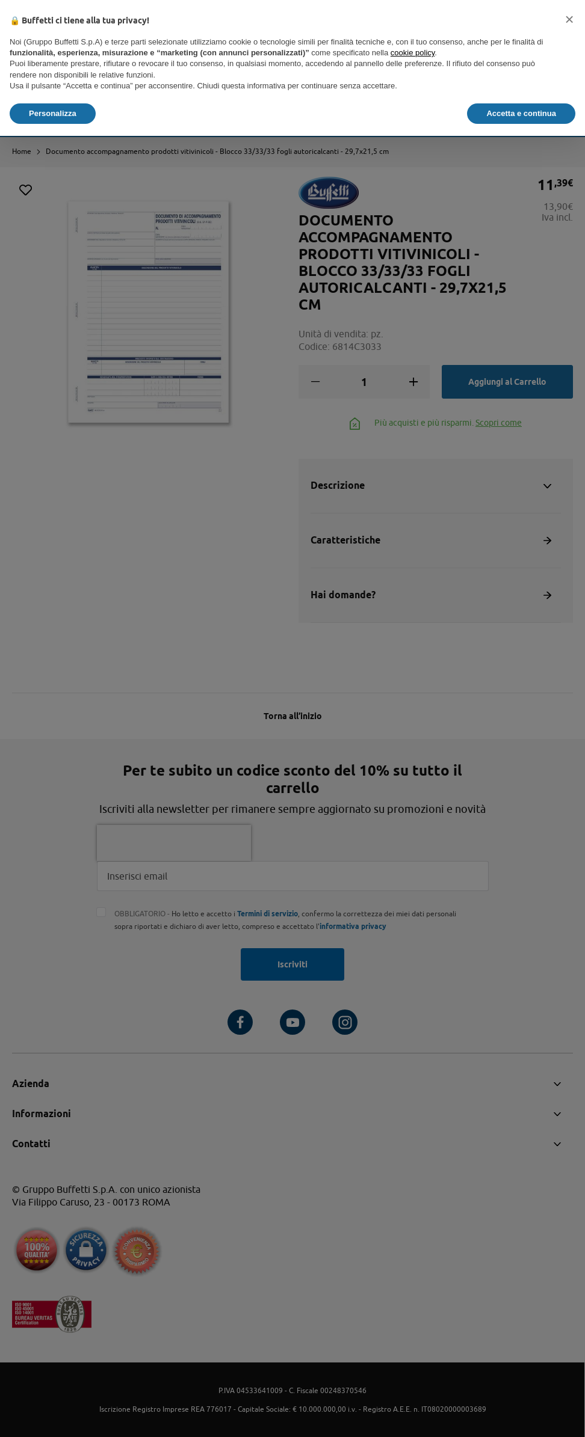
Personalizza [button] (52, 113)
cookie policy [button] (413, 52)
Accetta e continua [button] (521, 113)
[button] (569, 19)
